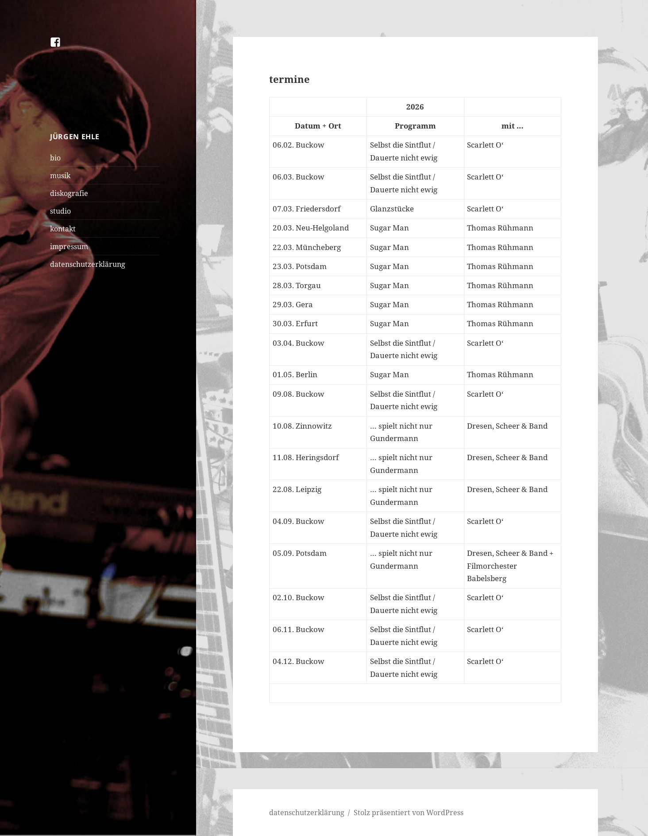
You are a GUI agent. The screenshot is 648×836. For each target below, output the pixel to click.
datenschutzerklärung (87, 264)
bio (55, 158)
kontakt (63, 229)
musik (60, 175)
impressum (69, 246)
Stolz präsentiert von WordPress (408, 812)
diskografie (69, 193)
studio (60, 211)
